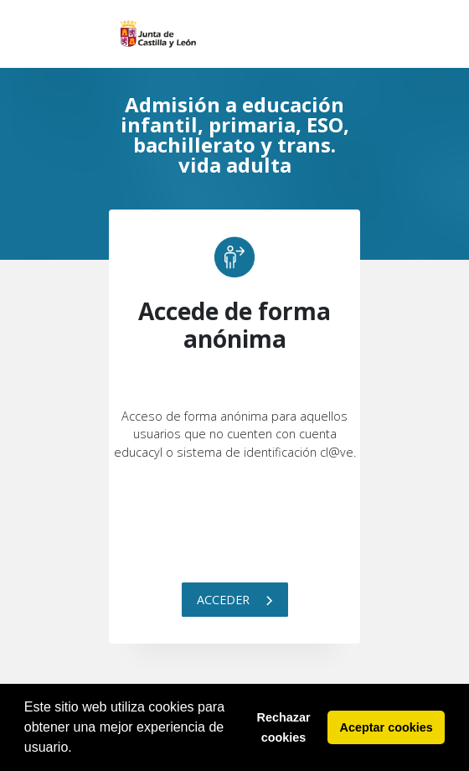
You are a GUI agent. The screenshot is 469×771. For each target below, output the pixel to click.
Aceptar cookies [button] (386, 727)
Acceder (235, 600)
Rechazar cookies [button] (284, 727)
